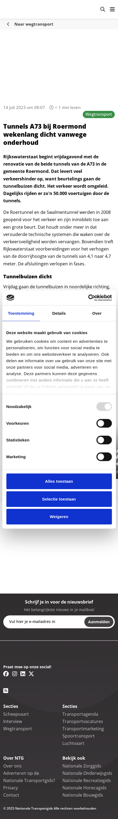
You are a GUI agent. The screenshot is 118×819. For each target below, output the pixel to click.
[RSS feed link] (5, 690)
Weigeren (59, 516)
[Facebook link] (6, 673)
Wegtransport (98, 114)
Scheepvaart (16, 714)
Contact (11, 795)
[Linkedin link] (22, 673)
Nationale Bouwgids (82, 795)
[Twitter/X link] (31, 673)
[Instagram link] (14, 673)
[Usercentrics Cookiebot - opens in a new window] (88, 297)
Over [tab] (97, 313)
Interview (12, 721)
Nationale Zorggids (81, 766)
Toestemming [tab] (21, 313)
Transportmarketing (83, 729)
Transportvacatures (82, 721)
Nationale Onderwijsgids (87, 773)
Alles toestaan (59, 481)
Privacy (10, 788)
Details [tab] (59, 313)
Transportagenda (80, 714)
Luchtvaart (73, 743)
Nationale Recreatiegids (86, 780)
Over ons (12, 766)
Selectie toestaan (59, 498)
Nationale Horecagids (84, 788)
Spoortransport (78, 736)
